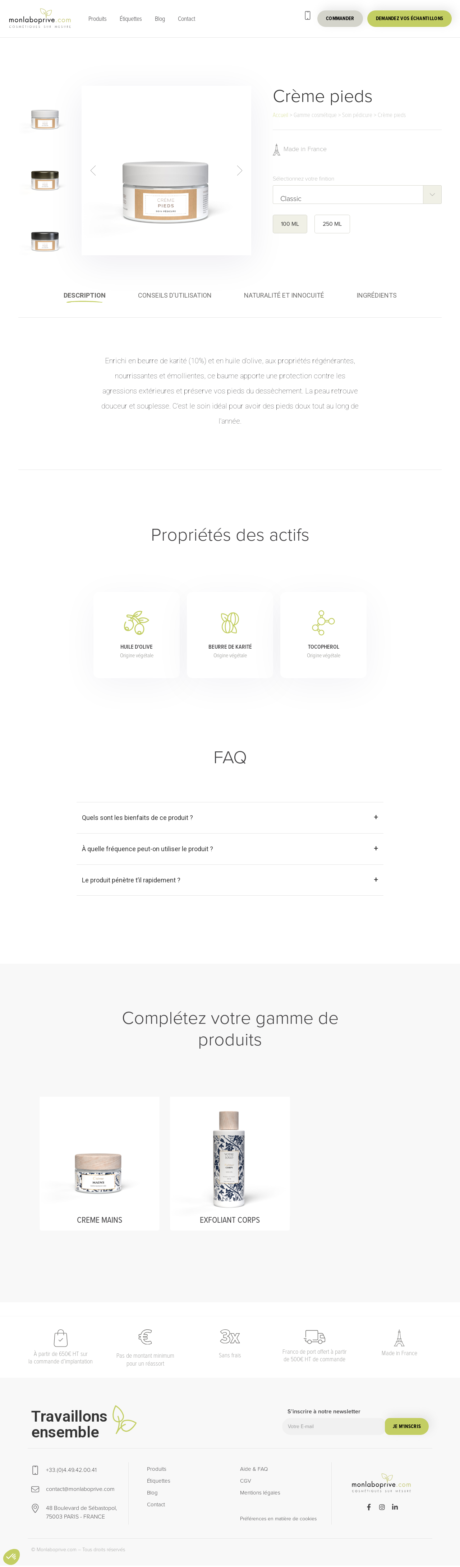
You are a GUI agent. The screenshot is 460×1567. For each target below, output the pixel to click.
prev (92, 171)
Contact (186, 18)
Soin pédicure (357, 115)
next (239, 171)
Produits (97, 18)
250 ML (332, 224)
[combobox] (357, 195)
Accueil (280, 115)
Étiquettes (131, 18)
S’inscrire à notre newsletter (324, 1413)
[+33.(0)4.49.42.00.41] (307, 15)
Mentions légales (260, 1494)
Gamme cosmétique (315, 115)
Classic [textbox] (291, 198)
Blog (160, 18)
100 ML (290, 224)
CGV (245, 1482)
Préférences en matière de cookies (278, 1520)
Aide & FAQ (254, 1470)
